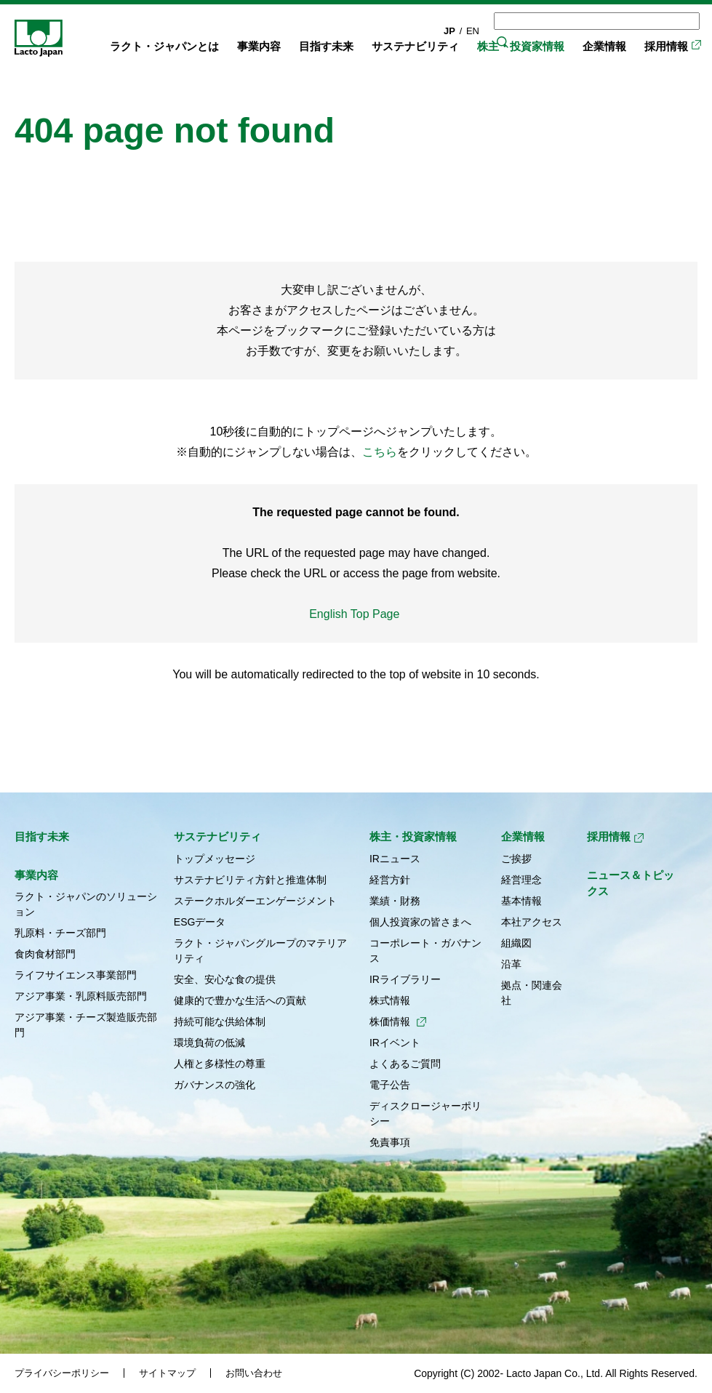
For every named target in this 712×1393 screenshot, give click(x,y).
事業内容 (259, 46)
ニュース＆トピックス (630, 883)
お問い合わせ (253, 1373)
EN (472, 30)
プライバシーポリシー (62, 1373)
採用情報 (666, 46)
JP (449, 30)
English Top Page (356, 614)
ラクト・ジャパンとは (164, 46)
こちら (379, 452)
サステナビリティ (415, 46)
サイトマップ (167, 1373)
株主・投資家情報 (520, 46)
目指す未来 (326, 46)
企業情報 (604, 46)
